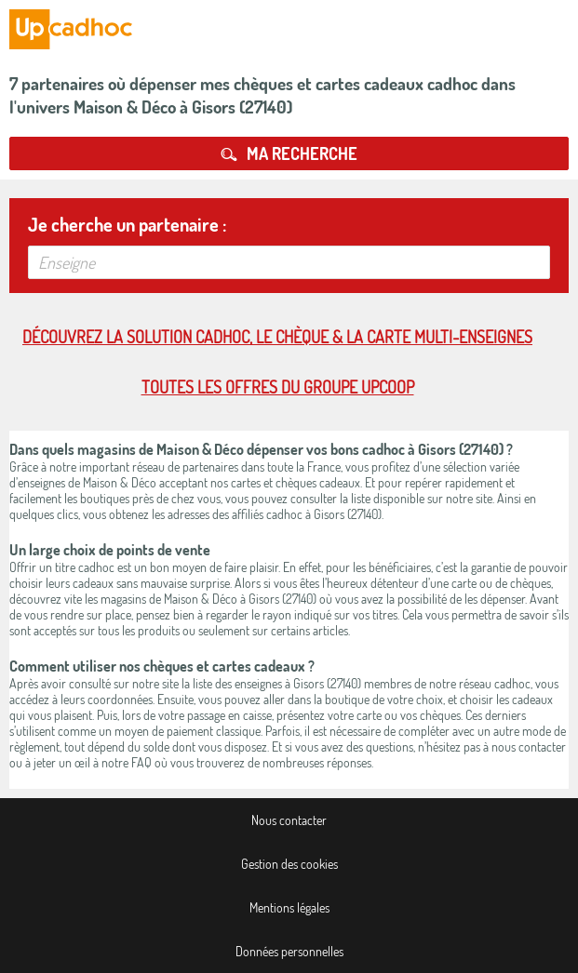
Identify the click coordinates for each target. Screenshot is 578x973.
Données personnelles (289, 951)
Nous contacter (289, 820)
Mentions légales (289, 907)
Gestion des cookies (289, 864)
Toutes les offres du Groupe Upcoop (277, 387)
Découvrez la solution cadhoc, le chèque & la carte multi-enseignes (277, 337)
